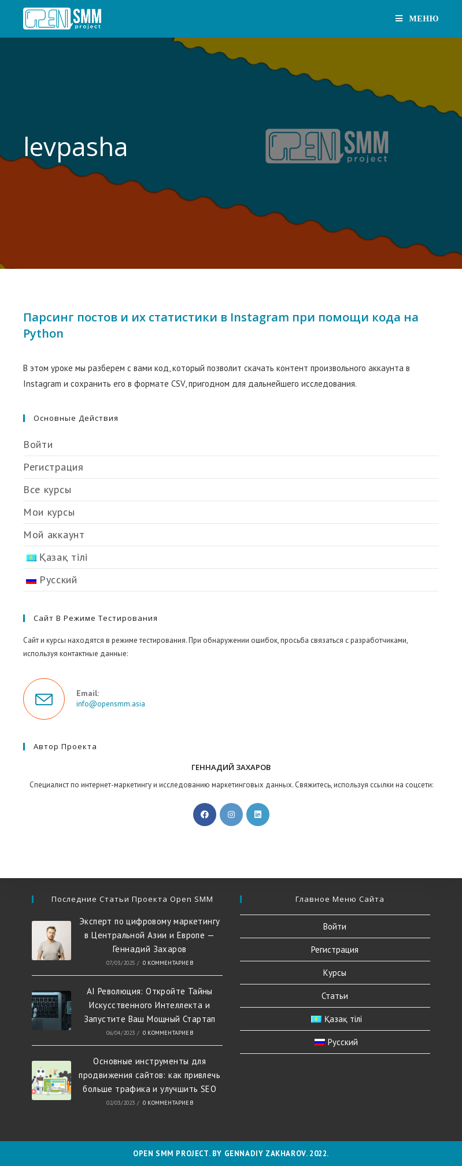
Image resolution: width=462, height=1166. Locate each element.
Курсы (334, 972)
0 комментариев (168, 963)
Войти (38, 444)
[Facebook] (204, 814)
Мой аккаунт (54, 534)
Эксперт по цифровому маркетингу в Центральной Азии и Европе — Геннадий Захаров (149, 935)
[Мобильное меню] (417, 18)
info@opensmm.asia (110, 704)
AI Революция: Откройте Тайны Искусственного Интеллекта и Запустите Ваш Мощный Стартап (150, 1005)
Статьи (334, 995)
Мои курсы (49, 512)
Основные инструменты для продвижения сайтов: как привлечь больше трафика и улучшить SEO (149, 1075)
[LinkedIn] (257, 814)
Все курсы (47, 489)
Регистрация (53, 466)
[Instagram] (231, 814)
